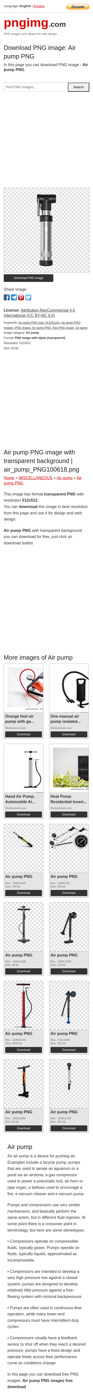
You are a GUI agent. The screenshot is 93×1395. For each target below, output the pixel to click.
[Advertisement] (46, 142)
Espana (39, 6)
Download (23, 734)
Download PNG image (28, 278)
